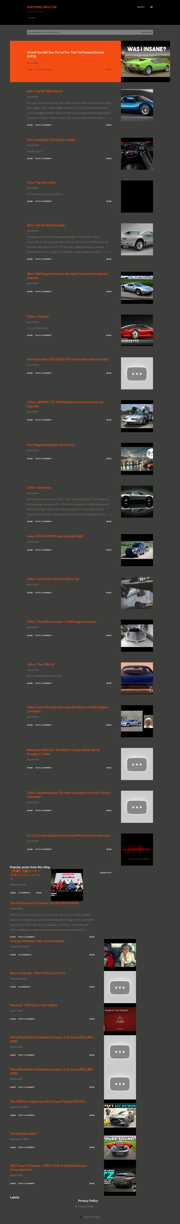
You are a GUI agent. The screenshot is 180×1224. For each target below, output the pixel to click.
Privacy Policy (86, 1206)
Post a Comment (43, 69)
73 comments (24, 955)
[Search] (140, 7)
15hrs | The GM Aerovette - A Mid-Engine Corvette (61, 621)
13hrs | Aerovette (39, 487)
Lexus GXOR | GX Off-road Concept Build (55, 536)
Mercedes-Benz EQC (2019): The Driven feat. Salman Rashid (67, 359)
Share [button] (30, 69)
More (109, 69)
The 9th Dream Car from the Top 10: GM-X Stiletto (44, 903)
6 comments (24, 893)
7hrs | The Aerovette (41, 182)
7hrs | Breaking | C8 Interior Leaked (51, 139)
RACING (31, 18)
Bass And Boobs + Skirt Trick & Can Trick (37, 973)
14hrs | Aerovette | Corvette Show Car (53, 579)
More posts (106, 873)
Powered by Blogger (90, 1217)
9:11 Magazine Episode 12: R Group (51, 445)
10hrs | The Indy (38, 316)
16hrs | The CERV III (40, 664)
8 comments (24, 987)
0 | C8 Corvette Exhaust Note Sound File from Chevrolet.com (68, 835)
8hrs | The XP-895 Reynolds (46, 225)
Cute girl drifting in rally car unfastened (37, 941)
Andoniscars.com (41, 7)
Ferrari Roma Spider (23, 1133)
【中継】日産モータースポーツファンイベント (25, 875)
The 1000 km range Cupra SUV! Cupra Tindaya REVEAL (47, 1101)
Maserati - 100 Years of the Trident (33, 1005)
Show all (146, 32)
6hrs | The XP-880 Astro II (44, 91)
